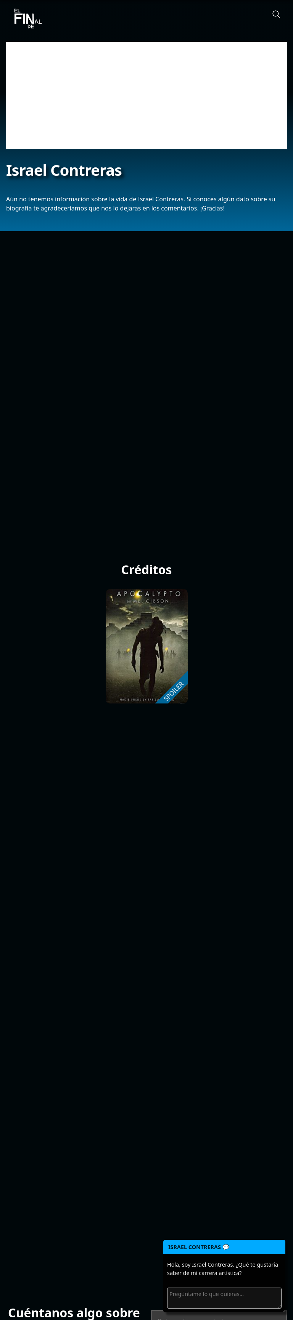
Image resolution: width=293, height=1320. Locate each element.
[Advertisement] (146, 95)
